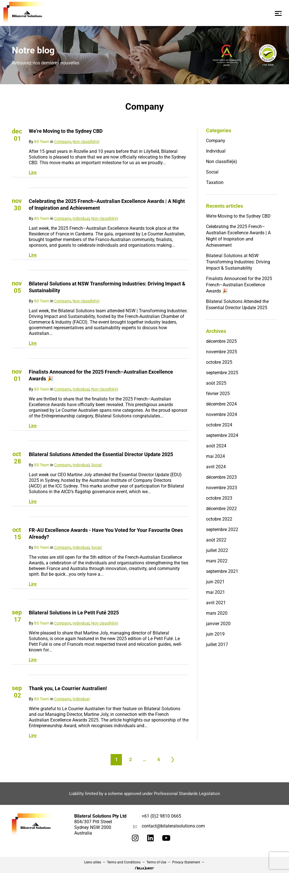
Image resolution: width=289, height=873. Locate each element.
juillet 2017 (217, 644)
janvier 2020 (218, 623)
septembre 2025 (222, 372)
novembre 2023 (221, 487)
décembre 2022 (221, 508)
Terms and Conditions (124, 862)
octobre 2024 (219, 425)
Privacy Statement (186, 862)
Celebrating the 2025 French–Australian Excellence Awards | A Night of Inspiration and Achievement (107, 204)
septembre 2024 (222, 435)
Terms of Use (156, 862)
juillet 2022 (217, 550)
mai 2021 (215, 592)
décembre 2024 (221, 404)
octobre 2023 (219, 498)
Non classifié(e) (86, 141)
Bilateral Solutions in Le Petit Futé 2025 (74, 613)
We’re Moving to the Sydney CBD (66, 131)
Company (62, 141)
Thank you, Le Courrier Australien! (68, 688)
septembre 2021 (222, 571)
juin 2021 (215, 581)
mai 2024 (215, 456)
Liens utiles (92, 862)
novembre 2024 (221, 414)
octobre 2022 (219, 519)
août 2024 (216, 446)
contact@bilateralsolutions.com (173, 826)
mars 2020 (216, 613)
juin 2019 (215, 634)
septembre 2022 (222, 529)
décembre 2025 (221, 341)
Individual (81, 218)
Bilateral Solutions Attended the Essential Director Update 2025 (101, 454)
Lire (33, 172)
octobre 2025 (219, 362)
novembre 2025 (221, 351)
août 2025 (216, 383)
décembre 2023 (221, 477)
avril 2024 (216, 466)
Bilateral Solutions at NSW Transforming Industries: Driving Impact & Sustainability (107, 287)
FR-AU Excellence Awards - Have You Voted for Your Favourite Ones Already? (106, 533)
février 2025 (218, 393)
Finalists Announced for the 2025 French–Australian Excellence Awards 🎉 (101, 375)
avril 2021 (216, 602)
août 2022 (216, 540)
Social (96, 465)
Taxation (215, 182)
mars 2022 (216, 561)
